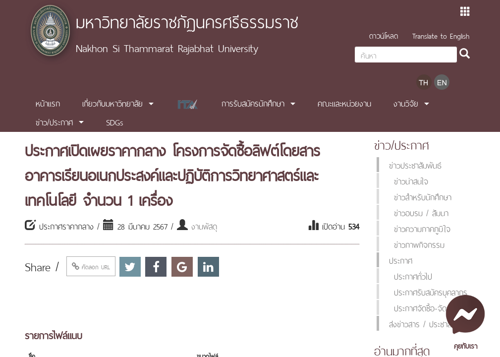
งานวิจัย (405, 102)
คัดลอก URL (91, 266)
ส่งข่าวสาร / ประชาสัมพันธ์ (429, 323)
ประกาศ (400, 259)
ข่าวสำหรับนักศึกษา (422, 196)
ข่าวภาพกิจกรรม (419, 244)
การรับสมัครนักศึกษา (253, 102)
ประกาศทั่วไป (413, 275)
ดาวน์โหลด (383, 35)
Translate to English (440, 35)
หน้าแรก (48, 102)
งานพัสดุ (204, 225)
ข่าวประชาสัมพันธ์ (415, 164)
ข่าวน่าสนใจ (411, 180)
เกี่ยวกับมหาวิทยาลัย (112, 102)
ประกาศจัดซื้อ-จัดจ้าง (426, 307)
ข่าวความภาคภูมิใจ (422, 228)
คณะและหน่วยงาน (344, 102)
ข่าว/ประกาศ (54, 121)
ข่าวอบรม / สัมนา (421, 212)
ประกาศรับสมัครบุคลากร (430, 291)
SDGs (114, 121)
